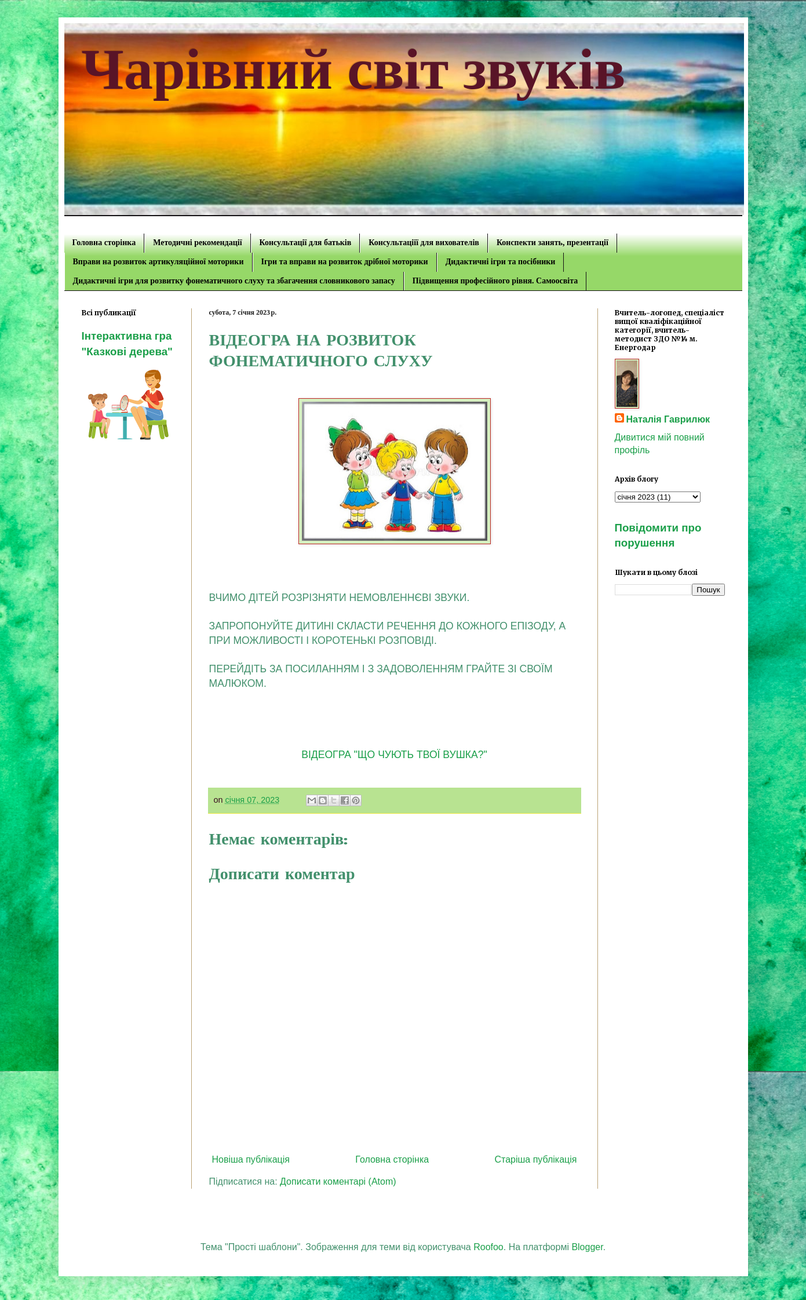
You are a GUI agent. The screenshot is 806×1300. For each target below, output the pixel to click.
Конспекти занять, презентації (552, 242)
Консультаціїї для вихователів (424, 242)
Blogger (587, 1247)
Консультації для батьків (306, 242)
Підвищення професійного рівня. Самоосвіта (495, 280)
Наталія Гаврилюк (668, 419)
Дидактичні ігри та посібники (501, 261)
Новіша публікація (251, 1159)
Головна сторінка (104, 242)
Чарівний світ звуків (354, 69)
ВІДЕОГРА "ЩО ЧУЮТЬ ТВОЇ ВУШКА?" (394, 754)
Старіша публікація (535, 1159)
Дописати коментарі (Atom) (338, 1181)
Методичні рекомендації (197, 242)
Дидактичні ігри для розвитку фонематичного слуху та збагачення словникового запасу (234, 280)
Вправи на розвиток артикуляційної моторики (158, 261)
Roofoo (488, 1247)
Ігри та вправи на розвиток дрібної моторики (344, 261)
